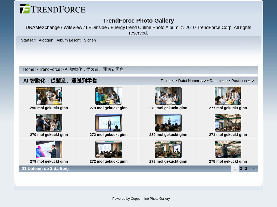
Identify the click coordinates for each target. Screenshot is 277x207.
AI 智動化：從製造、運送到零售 (94, 69)
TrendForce (49, 69)
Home (28, 69)
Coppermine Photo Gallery (150, 199)
